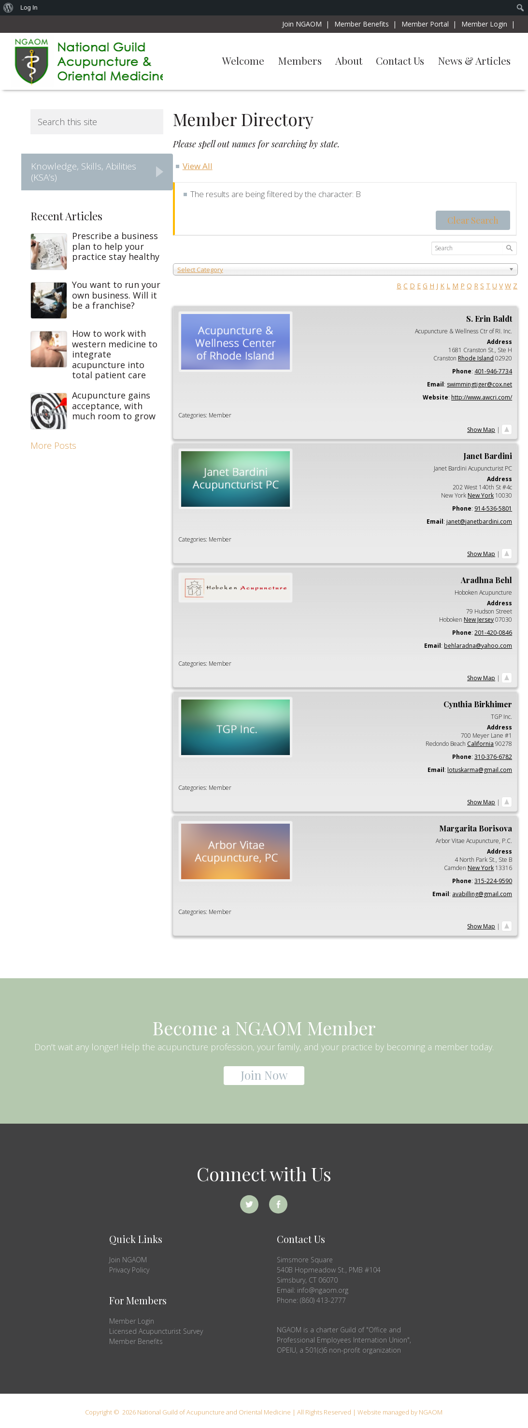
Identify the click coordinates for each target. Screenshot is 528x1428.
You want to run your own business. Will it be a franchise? (116, 295)
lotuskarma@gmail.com (479, 770)
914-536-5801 (493, 508)
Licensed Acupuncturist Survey (156, 1331)
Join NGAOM (128, 1259)
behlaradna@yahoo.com (478, 646)
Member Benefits (136, 1341)
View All (198, 165)
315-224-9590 (493, 881)
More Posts (53, 445)
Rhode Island (476, 358)
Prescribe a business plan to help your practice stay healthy (115, 246)
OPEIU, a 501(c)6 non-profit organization (339, 1350)
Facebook (278, 1204)
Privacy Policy (129, 1269)
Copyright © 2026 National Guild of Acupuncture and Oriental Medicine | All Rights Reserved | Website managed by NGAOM (263, 1412)
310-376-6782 (493, 757)
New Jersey (479, 619)
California (480, 744)
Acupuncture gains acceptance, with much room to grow (114, 405)
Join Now (264, 1075)
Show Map (481, 430)
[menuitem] (8, 7)
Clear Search (473, 220)
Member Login (131, 1321)
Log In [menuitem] (29, 7)
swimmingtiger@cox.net (479, 384)
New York (481, 495)
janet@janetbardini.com (479, 521)
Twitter (249, 1204)
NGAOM (87, 61)
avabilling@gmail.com (482, 894)
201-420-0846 (493, 632)
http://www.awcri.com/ (481, 397)
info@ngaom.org (322, 1290)
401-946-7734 (493, 371)
